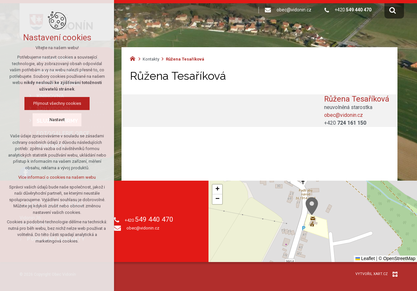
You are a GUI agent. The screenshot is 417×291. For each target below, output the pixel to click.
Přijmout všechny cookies (57, 103)
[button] (312, 206)
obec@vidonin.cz (343, 115)
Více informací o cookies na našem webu (57, 177)
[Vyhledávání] (392, 10)
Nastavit (57, 119)
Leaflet (365, 258)
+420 (345, 123)
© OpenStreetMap (397, 258)
